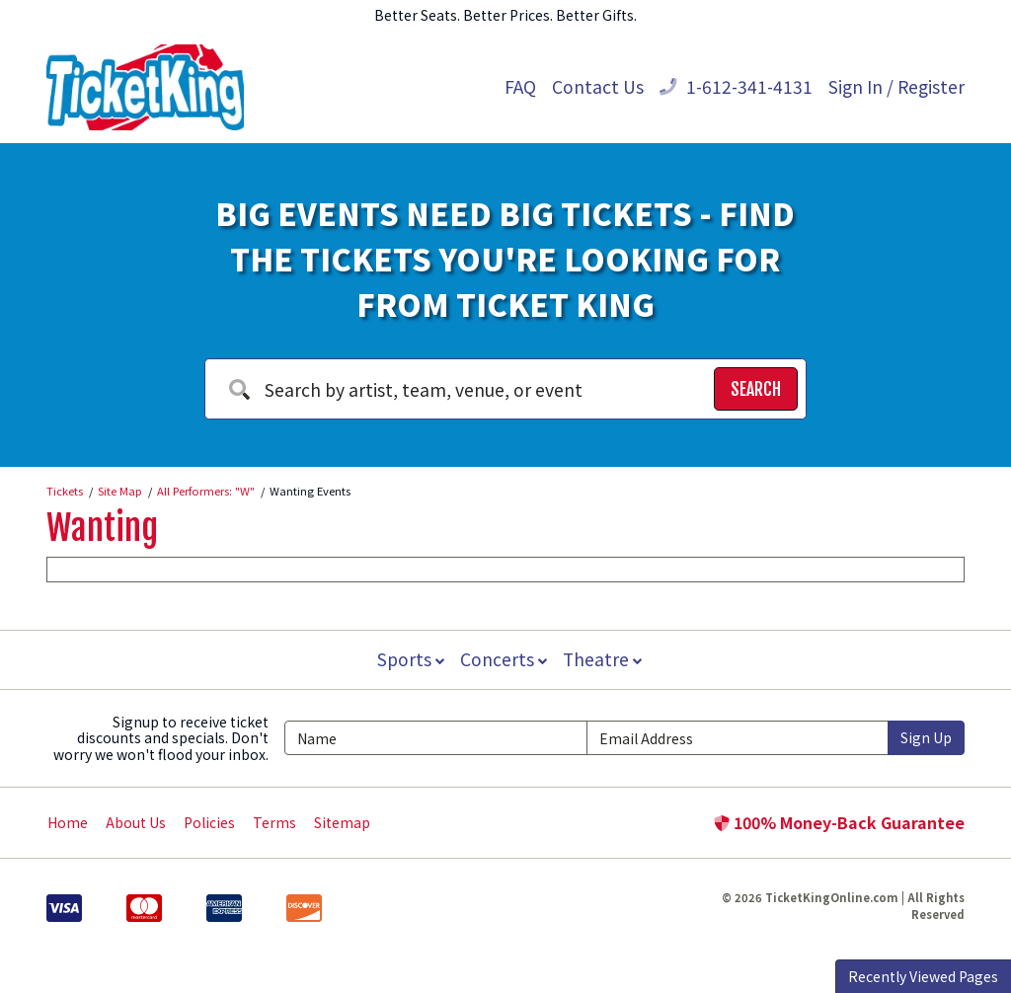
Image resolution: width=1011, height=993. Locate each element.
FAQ (520, 86)
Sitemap (342, 822)
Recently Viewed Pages (923, 976)
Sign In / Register (896, 86)
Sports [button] (408, 659)
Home (67, 822)
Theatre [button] (604, 659)
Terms (274, 822)
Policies (209, 822)
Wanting (102, 528)
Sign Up (926, 737)
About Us (136, 822)
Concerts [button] (503, 659)
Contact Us (598, 86)
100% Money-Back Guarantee (839, 822)
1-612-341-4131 (736, 86)
